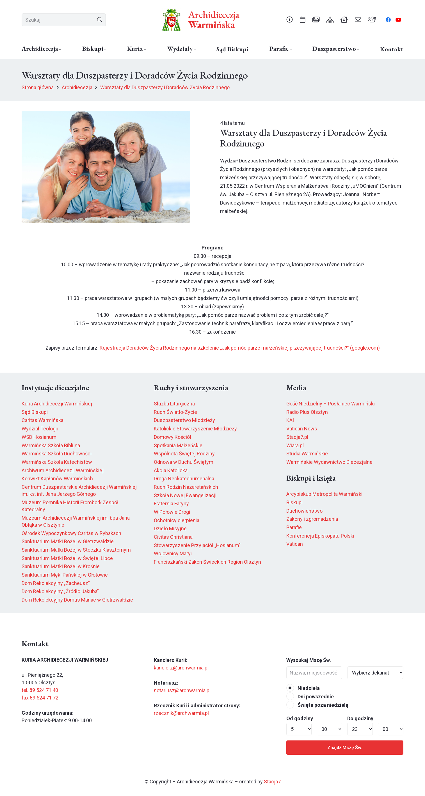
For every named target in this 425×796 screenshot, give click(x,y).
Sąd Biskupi (35, 412)
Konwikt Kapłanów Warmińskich (57, 478)
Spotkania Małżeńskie (178, 445)
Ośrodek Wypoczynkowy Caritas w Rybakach (71, 533)
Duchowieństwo (304, 511)
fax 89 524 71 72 (40, 698)
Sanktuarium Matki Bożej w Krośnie (61, 566)
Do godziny (360, 718)
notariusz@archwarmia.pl (182, 690)
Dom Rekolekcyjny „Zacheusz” (56, 583)
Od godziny (299, 718)
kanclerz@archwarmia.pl (181, 668)
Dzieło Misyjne (170, 528)
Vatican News (301, 429)
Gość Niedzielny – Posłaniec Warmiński (330, 404)
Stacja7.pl (297, 437)
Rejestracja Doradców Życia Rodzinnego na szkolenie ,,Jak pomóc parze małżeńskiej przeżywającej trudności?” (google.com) (240, 348)
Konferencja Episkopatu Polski (320, 536)
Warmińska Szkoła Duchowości (57, 454)
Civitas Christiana (173, 537)
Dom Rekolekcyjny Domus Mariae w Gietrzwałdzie (77, 600)
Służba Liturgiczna (174, 404)
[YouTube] (398, 20)
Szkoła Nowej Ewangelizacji (185, 495)
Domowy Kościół (172, 437)
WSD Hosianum (39, 437)
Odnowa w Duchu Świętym (183, 462)
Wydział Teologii (40, 429)
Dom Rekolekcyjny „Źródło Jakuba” (60, 591)
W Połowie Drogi (172, 512)
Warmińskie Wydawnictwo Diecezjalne (329, 462)
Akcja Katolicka (171, 470)
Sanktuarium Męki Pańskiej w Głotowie (65, 575)
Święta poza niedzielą (317, 705)
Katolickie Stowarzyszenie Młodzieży (195, 429)
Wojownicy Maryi (173, 553)
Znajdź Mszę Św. (344, 747)
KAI (290, 420)
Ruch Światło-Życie (175, 412)
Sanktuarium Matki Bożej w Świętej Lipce (67, 558)
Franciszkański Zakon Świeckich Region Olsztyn (207, 562)
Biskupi (294, 502)
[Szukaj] (64, 19)
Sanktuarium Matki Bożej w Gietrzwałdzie (68, 541)
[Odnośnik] (289, 19)
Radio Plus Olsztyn (307, 412)
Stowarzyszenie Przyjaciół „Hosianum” (197, 545)
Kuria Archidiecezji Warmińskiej (57, 404)
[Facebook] (388, 20)
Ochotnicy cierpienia (176, 520)
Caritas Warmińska (42, 420)
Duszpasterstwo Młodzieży (184, 420)
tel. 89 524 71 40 (40, 690)
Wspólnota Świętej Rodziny (184, 454)
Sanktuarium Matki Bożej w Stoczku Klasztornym (76, 550)
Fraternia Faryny (171, 503)
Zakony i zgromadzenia (312, 519)
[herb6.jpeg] (171, 19)
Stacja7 (272, 781)
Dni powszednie (310, 696)
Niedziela (303, 688)
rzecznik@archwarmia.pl (181, 713)
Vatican (294, 544)
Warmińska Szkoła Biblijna (51, 445)
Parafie (294, 527)
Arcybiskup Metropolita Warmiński (324, 494)
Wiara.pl (295, 445)
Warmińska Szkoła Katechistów (57, 462)
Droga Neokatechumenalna (184, 478)
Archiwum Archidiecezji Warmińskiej (63, 470)
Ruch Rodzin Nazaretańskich (186, 487)
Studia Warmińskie (307, 454)
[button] (59, 49)
